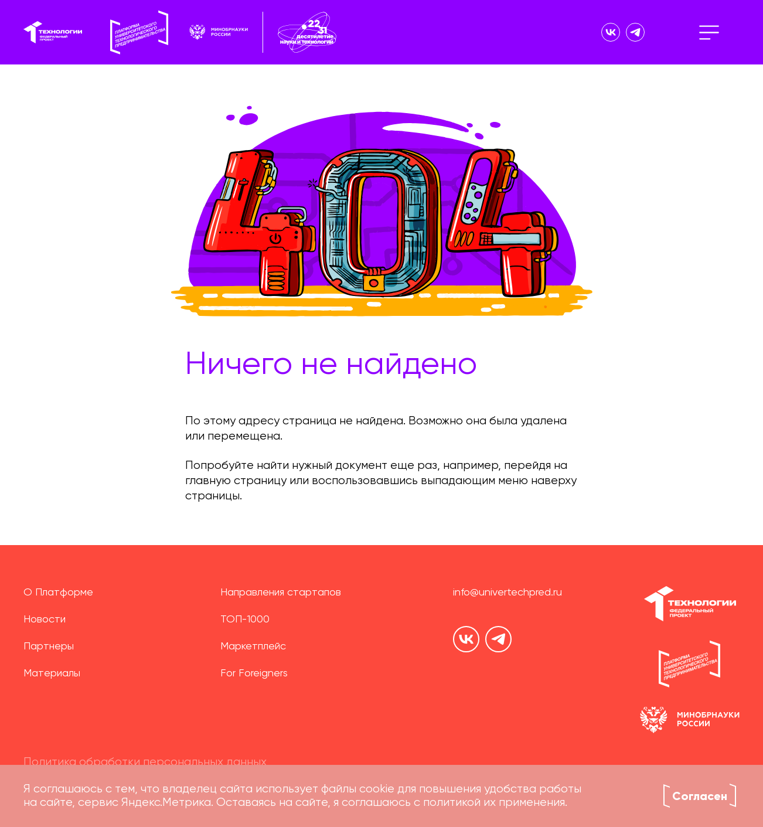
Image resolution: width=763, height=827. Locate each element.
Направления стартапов (280, 592)
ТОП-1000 (245, 619)
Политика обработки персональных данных (145, 762)
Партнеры (48, 646)
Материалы (51, 673)
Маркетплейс (253, 646)
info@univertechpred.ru (507, 592)
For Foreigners (254, 673)
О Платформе (58, 592)
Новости (44, 619)
